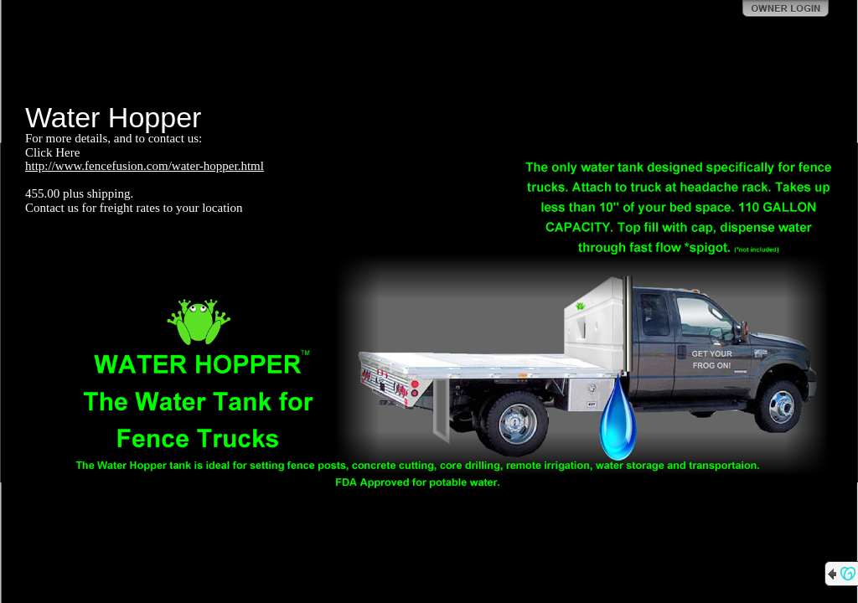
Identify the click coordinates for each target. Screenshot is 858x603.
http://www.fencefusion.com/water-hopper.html (144, 166)
